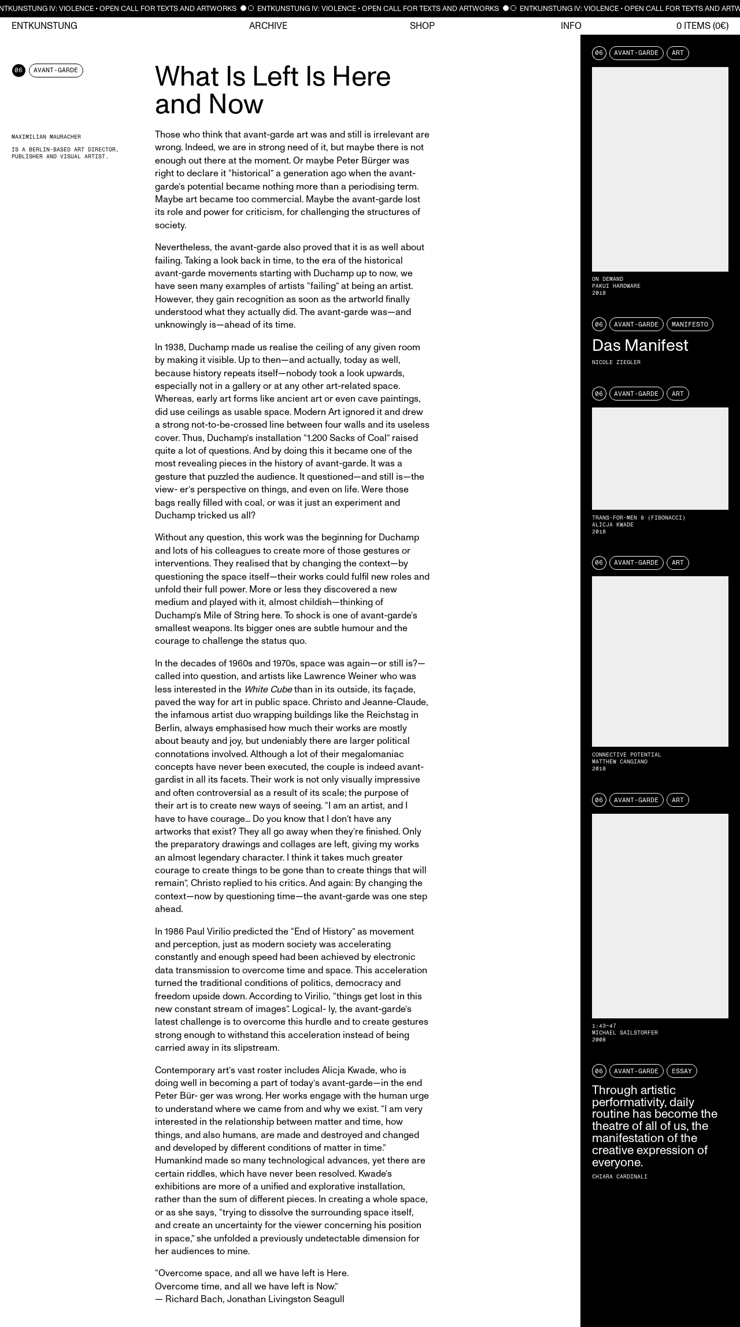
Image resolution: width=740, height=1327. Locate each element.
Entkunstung (44, 26)
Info (571, 26)
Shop (422, 26)
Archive (268, 26)
